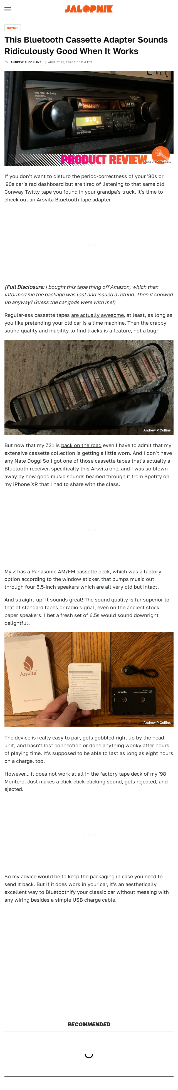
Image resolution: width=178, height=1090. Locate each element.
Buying (12, 27)
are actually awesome (97, 315)
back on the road (81, 445)
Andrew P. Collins (26, 62)
